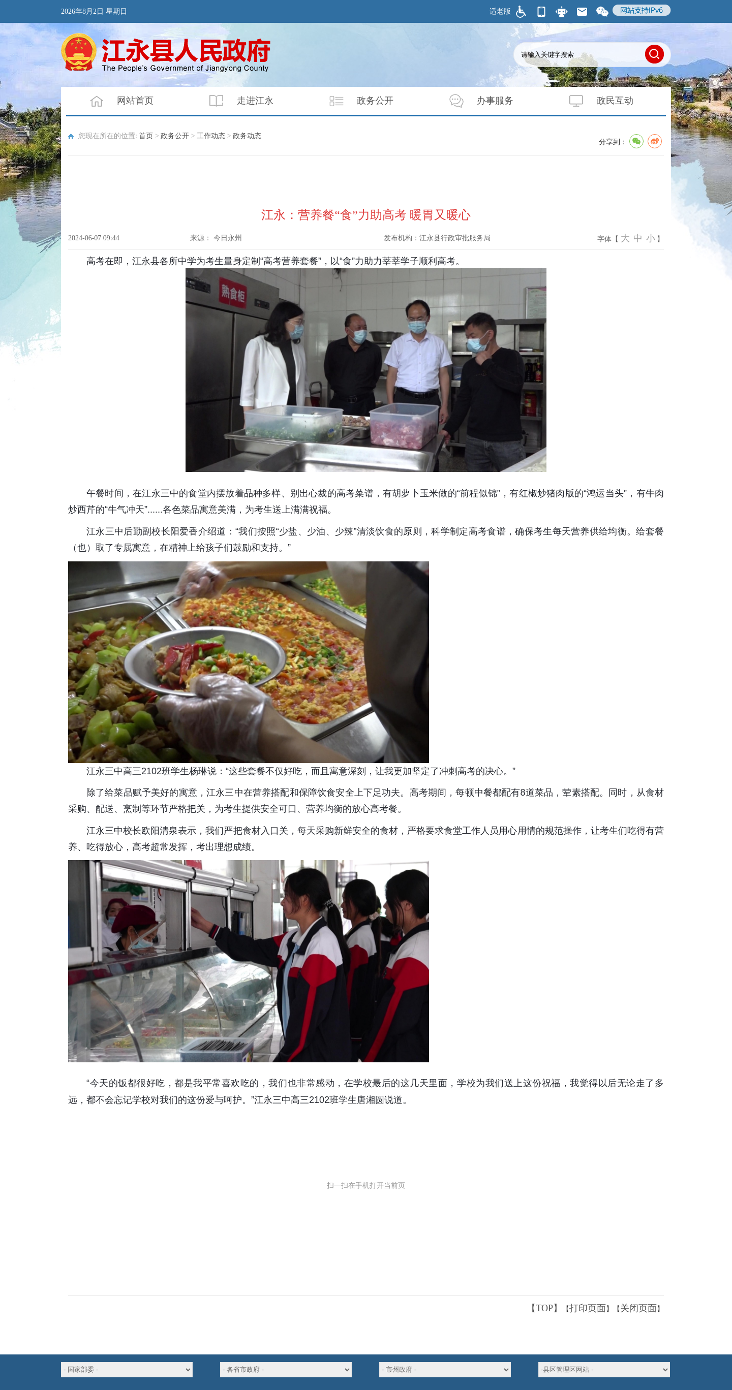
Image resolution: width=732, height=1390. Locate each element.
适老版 (500, 11)
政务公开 (354, 101)
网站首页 (115, 101)
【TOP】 (544, 1308)
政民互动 (594, 101)
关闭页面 (638, 1308)
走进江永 (234, 101)
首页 (146, 136)
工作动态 (211, 136)
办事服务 (474, 101)
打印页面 (587, 1308)
